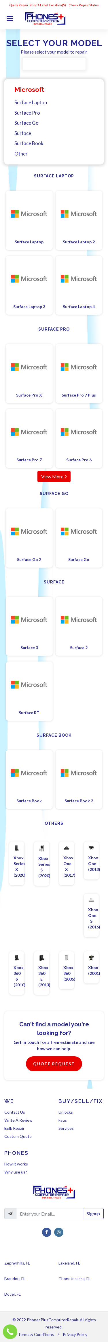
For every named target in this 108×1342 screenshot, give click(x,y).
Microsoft (29, 89)
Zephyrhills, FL (17, 1263)
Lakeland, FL (69, 1263)
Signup (93, 1213)
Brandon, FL (14, 1278)
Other (21, 154)
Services (66, 1128)
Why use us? (15, 1171)
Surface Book (28, 143)
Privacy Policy (75, 1334)
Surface (22, 133)
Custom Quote (18, 1136)
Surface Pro (27, 113)
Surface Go (26, 123)
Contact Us (14, 1112)
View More (54, 476)
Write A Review (18, 1120)
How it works (16, 1163)
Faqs (62, 1120)
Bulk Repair (14, 1128)
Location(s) (58, 5)
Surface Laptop (30, 102)
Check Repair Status (84, 5)
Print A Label (39, 5)
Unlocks (65, 1112)
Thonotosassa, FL (74, 1278)
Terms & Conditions (36, 1334)
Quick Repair (19, 5)
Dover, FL (12, 1294)
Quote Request (54, 1063)
